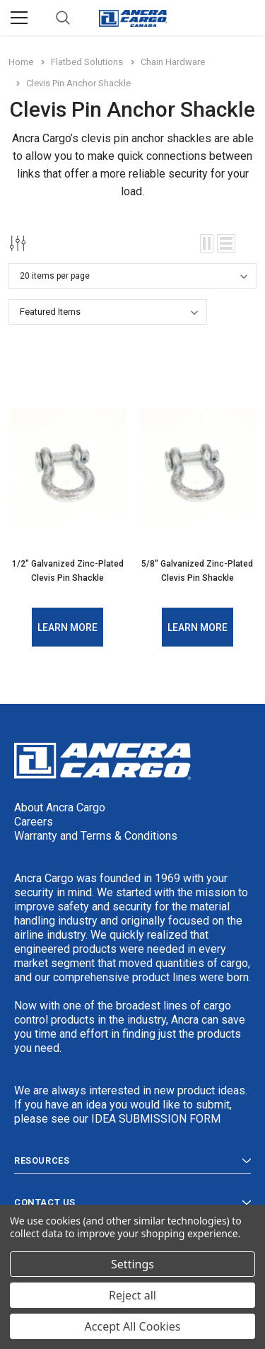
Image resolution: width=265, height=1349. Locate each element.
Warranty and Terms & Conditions (95, 836)
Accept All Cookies (133, 1326)
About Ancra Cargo (59, 807)
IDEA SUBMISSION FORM (155, 1118)
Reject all (132, 1295)
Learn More (67, 627)
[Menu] (19, 17)
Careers (33, 821)
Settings (132, 1264)
